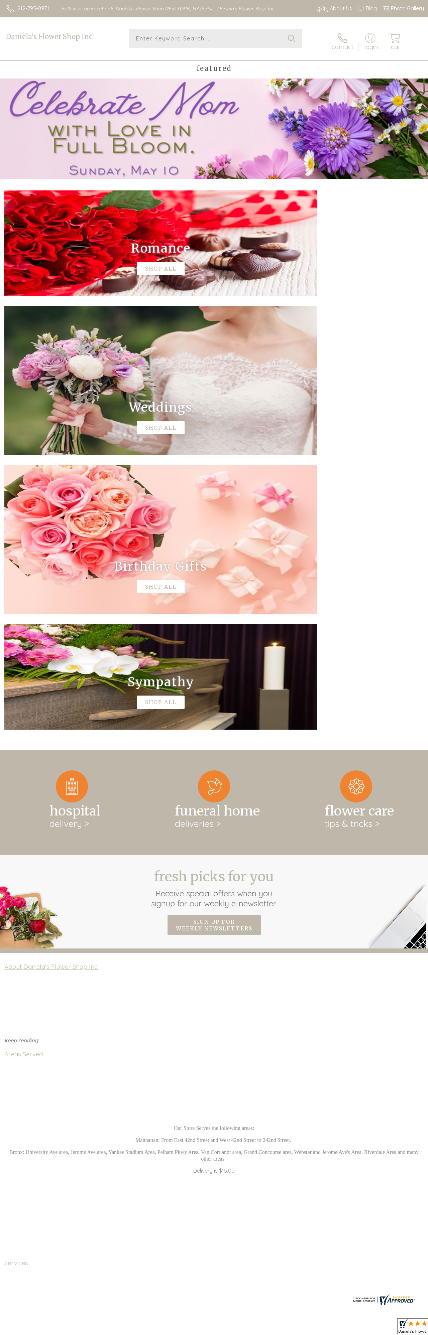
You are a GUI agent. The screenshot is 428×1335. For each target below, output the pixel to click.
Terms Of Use (271, 1328)
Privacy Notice (311, 1328)
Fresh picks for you (214, 609)
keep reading (21, 761)
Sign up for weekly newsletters (214, 645)
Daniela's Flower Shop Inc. (50, 36)
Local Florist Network (358, 1328)
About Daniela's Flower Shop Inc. (51, 688)
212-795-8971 (33, 8)
